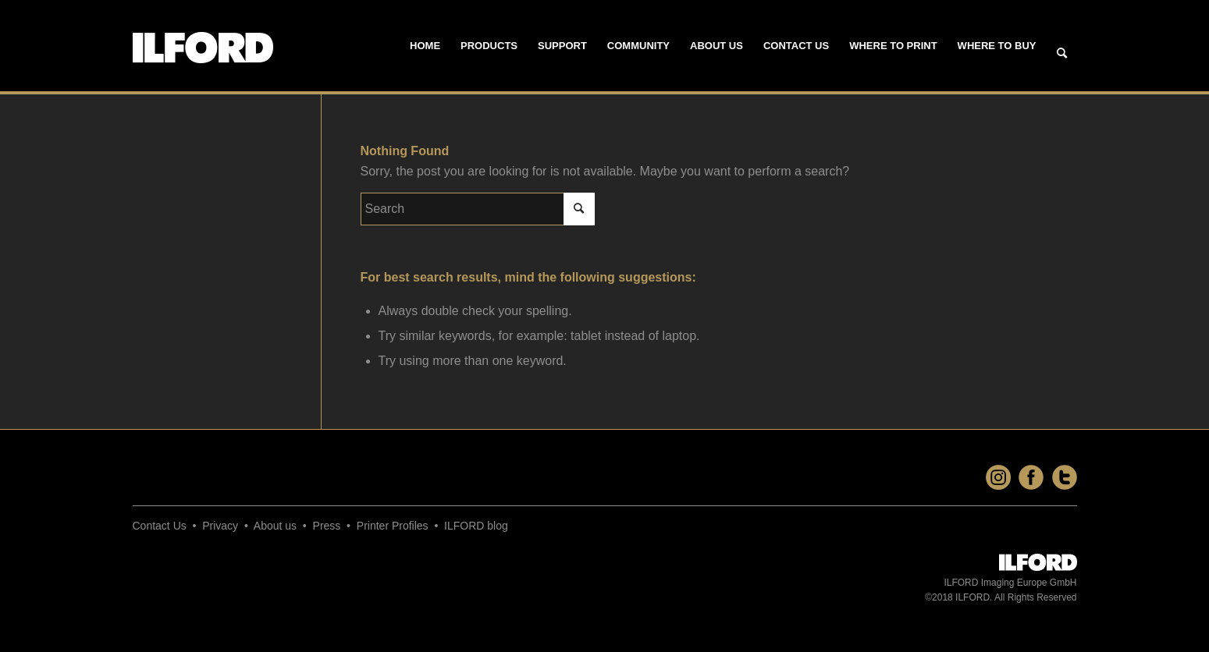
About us (275, 525)
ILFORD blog (476, 525)
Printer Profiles (392, 525)
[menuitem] (425, 46)
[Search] (1062, 54)
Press (327, 525)
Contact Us (160, 525)
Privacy (220, 525)
